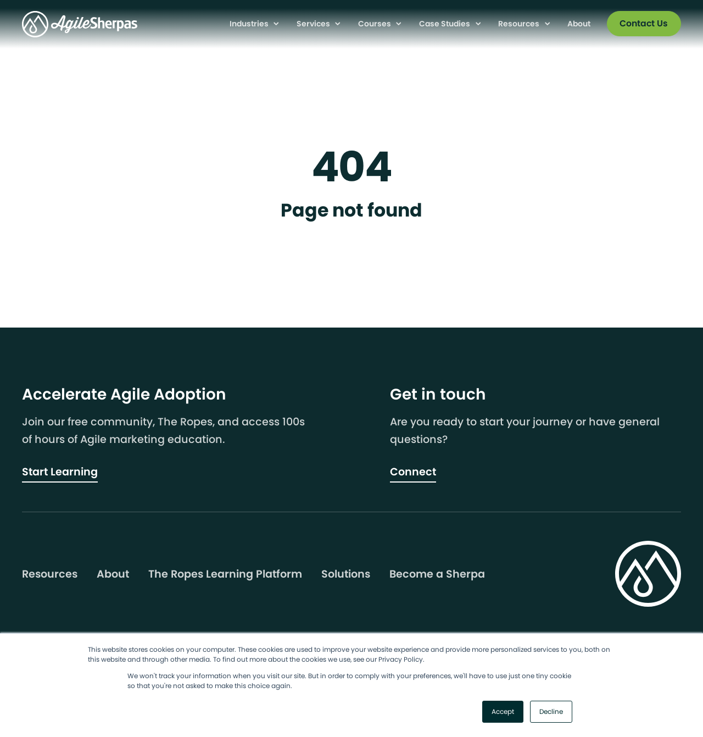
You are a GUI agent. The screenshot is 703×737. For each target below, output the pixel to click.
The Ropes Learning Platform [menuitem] (225, 574)
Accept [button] (503, 711)
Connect (413, 471)
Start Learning (60, 471)
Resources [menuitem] (519, 23)
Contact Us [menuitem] (644, 23)
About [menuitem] (578, 23)
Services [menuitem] (314, 23)
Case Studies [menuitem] (445, 23)
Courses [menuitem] (375, 23)
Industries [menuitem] (250, 23)
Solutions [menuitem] (345, 574)
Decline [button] (551, 711)
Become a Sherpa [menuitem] (437, 574)
